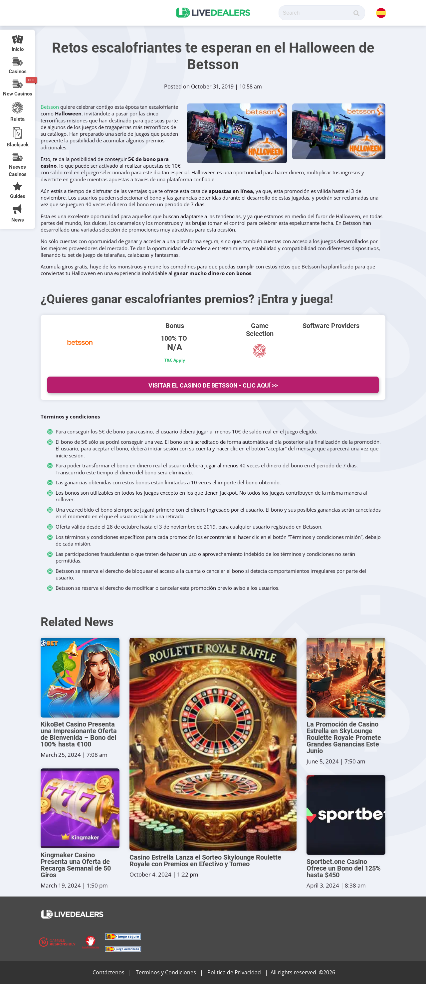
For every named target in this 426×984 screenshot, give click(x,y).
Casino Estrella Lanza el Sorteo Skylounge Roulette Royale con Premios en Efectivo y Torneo (205, 860)
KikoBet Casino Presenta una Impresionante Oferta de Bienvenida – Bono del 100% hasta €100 (79, 734)
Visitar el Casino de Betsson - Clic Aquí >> (213, 385)
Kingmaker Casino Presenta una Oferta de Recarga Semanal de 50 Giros (76, 865)
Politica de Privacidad (234, 972)
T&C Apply (174, 360)
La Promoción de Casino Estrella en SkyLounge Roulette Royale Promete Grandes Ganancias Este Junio (344, 737)
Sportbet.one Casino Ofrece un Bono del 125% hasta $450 (344, 868)
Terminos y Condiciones (166, 972)
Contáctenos (108, 972)
